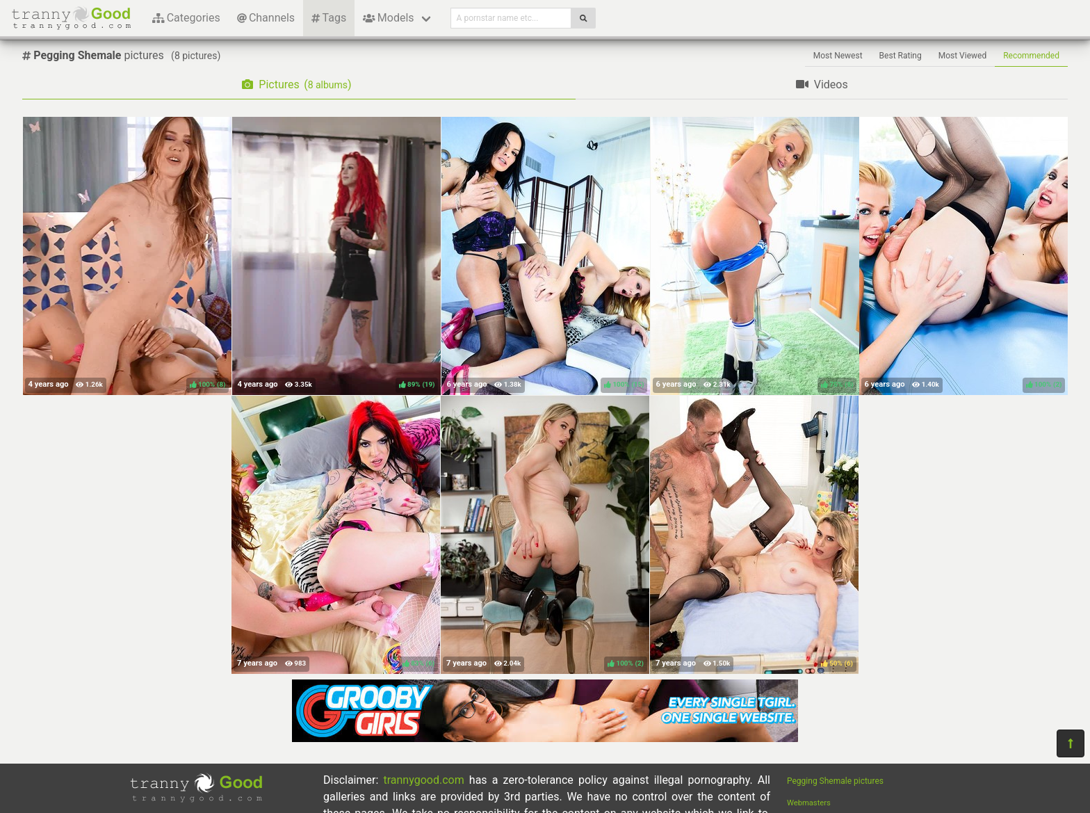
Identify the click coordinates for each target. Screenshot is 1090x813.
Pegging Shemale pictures (835, 781)
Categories (186, 17)
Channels (266, 17)
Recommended (1031, 56)
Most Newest (838, 56)
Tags (328, 17)
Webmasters (809, 802)
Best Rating (900, 56)
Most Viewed (962, 56)
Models (388, 17)
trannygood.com (423, 780)
